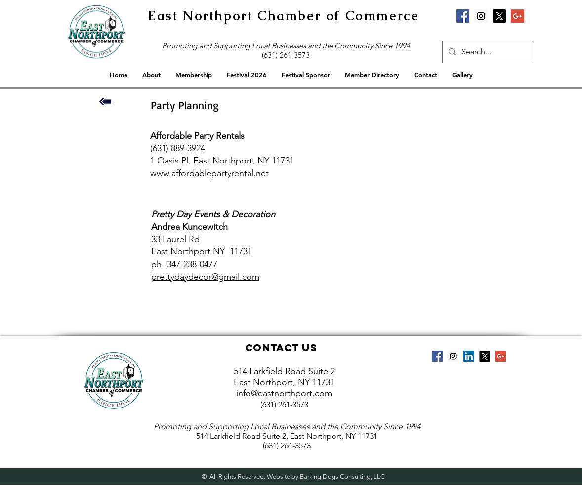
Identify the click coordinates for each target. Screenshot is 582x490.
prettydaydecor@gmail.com (205, 276)
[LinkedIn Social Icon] (468, 356)
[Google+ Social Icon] (517, 16)
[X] (499, 16)
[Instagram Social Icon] (481, 16)
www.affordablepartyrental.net (209, 173)
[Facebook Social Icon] (462, 16)
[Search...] (486, 52)
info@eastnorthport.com (284, 393)
